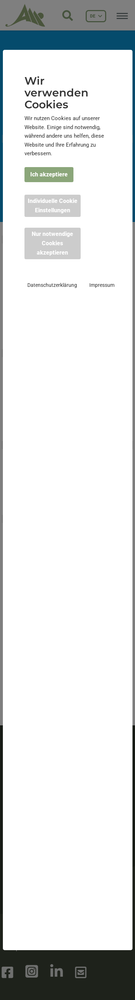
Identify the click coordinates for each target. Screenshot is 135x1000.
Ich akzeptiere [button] (49, 174)
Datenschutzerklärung (52, 285)
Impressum (101, 285)
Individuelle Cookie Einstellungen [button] (52, 206)
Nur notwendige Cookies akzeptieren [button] (52, 243)
